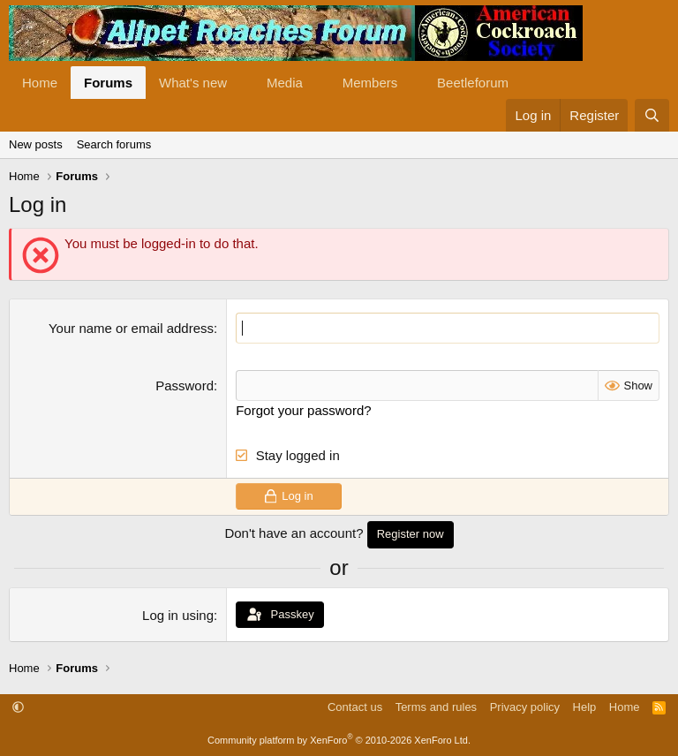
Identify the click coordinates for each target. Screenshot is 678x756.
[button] (241, 82)
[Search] (652, 115)
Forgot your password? (303, 410)
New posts (36, 144)
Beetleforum (472, 82)
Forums (108, 82)
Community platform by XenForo (339, 740)
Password (184, 385)
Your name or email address (131, 328)
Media (285, 82)
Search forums (114, 144)
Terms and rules (436, 707)
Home (39, 82)
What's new (193, 82)
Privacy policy (525, 707)
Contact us (355, 707)
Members (370, 82)
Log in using (178, 615)
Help (585, 707)
